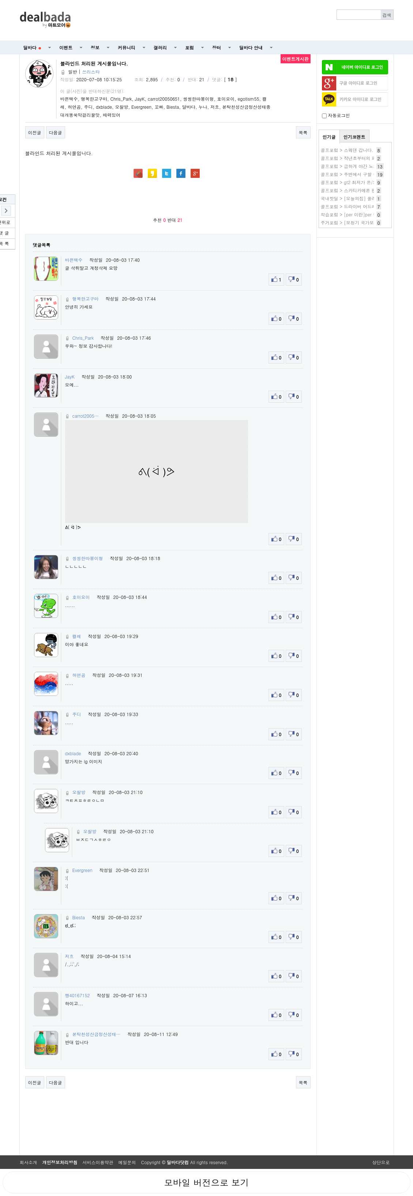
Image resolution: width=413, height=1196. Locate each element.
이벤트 (65, 47)
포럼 (189, 47)
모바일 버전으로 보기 (206, 1182)
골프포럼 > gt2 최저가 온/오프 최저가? (360, 182)
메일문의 (127, 1162)
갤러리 (160, 47)
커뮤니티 (126, 47)
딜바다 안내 (251, 47)
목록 (303, 132)
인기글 (329, 137)
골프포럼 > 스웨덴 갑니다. (347, 150)
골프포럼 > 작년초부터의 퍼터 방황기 (358, 158)
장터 (216, 47)
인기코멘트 (354, 137)
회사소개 (28, 1162)
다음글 (55, 132)
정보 (95, 47)
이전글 (34, 132)
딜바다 (32, 47)
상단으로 (381, 1162)
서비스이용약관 (98, 1162)
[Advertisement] (236, 20)
